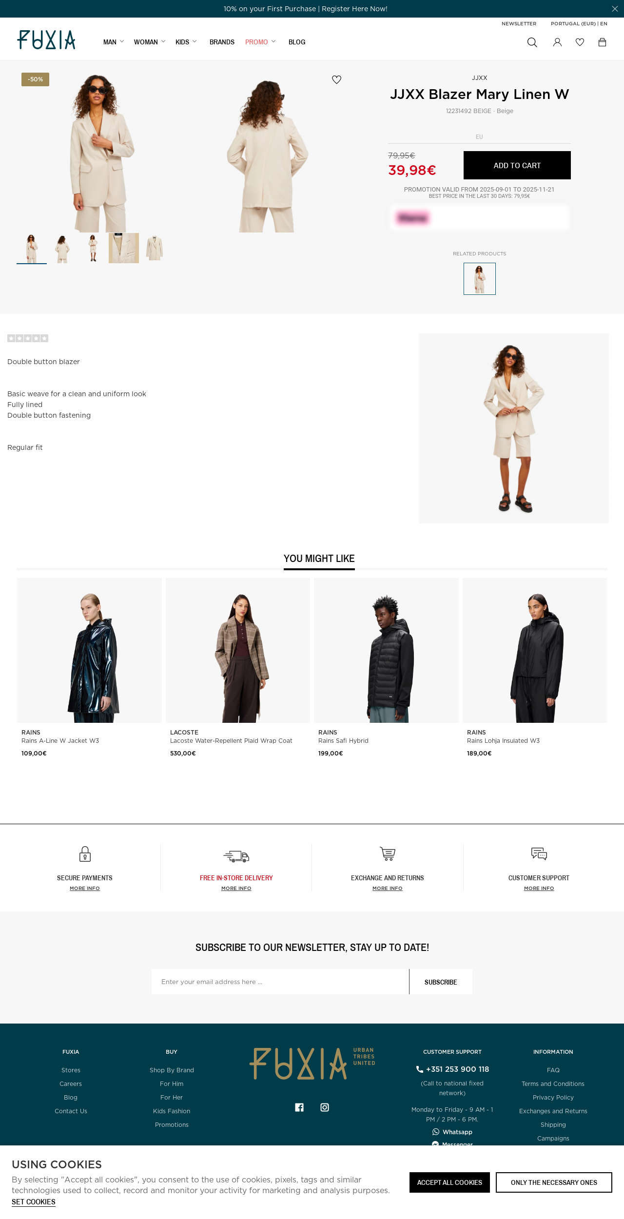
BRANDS (222, 42)
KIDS (182, 42)
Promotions (172, 1124)
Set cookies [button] (34, 1202)
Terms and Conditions (553, 1083)
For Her (171, 1097)
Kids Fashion (171, 1111)
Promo (256, 42)
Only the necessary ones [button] (554, 1182)
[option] (305, 9)
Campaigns (553, 1138)
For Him (171, 1083)
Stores (70, 1070)
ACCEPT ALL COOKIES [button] (449, 1182)
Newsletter (519, 23)
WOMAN (146, 42)
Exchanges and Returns (553, 1111)
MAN (110, 42)
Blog (71, 1097)
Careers (70, 1083)
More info (85, 888)
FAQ (553, 1070)
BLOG (297, 42)
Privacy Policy (553, 1097)
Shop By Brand (172, 1070)
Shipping (553, 1124)
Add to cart (517, 165)
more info (236, 888)
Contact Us (71, 1111)
